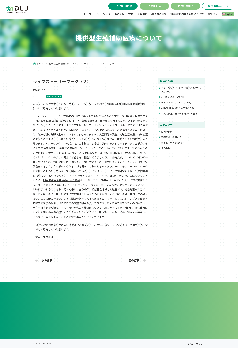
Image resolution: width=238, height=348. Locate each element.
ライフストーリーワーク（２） (177, 102)
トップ (87, 14)
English (227, 14)
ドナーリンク (102, 14)
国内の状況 (166, 131)
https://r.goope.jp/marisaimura (126, 104)
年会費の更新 (159, 14)
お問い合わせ (123, 6)
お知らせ (213, 14)
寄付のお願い (185, 6)
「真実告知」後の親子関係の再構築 (179, 113)
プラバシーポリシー (195, 344)
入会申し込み (154, 6)
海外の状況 (166, 148)
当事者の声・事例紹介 (172, 142)
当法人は (119, 14)
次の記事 (47, 260)
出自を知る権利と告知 (172, 97)
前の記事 (134, 260)
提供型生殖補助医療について (187, 14)
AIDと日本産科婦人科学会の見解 (177, 108)
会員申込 (142, 14)
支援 (130, 14)
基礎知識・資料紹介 (171, 137)
